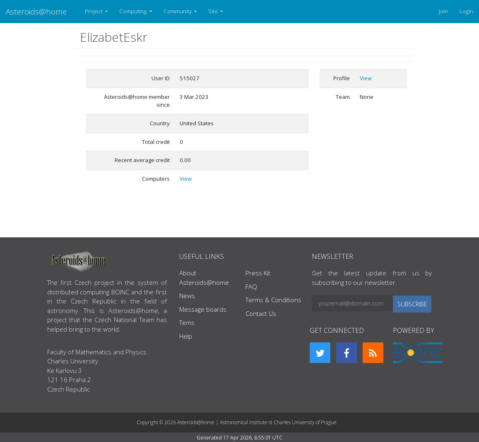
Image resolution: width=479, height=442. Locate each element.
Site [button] (213, 11)
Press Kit (258, 273)
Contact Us (261, 313)
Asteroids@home (36, 11)
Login (466, 11)
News (187, 295)
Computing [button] (133, 11)
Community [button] (178, 11)
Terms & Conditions (273, 300)
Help (185, 336)
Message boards (202, 309)
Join (443, 11)
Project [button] (94, 11)
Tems (187, 322)
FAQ (251, 286)
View (186, 178)
